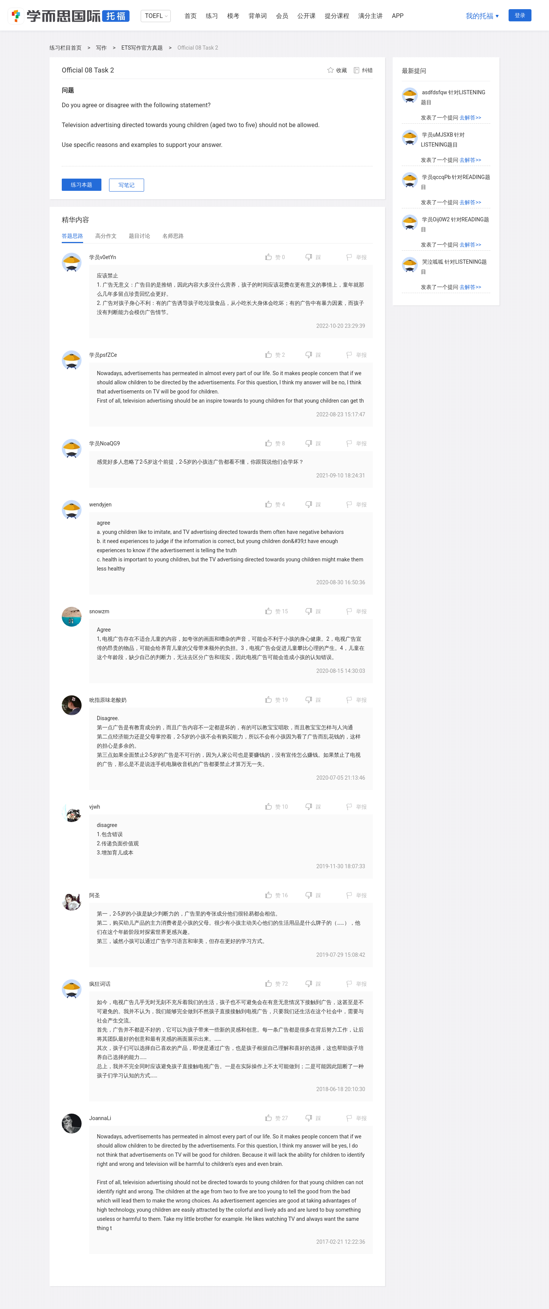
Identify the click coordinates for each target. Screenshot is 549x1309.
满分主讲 (370, 15)
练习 (212, 15)
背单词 (258, 15)
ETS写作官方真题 (142, 48)
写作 (101, 48)
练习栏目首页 (66, 48)
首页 (191, 15)
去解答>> (470, 117)
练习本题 (81, 185)
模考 (233, 15)
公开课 (306, 15)
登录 (520, 15)
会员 (282, 15)
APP (398, 15)
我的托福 (479, 16)
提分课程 (337, 15)
